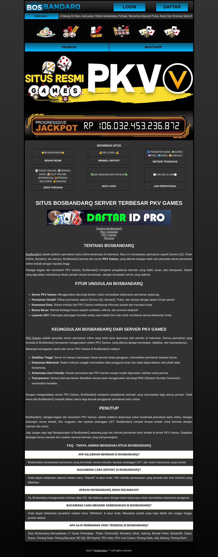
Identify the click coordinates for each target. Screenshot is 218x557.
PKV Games (109, 235)
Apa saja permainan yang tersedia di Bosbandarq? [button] (109, 525)
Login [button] (129, 6)
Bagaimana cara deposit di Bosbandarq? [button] (109, 469)
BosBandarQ (33, 254)
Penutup (109, 238)
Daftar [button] (172, 6)
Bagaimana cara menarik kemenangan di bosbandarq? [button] (109, 505)
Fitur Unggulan (109, 231)
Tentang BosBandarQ (109, 228)
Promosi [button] (69, 47)
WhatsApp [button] (153, 47)
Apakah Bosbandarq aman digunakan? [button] (109, 489)
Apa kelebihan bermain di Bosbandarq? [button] (109, 454)
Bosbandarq (100, 550)
